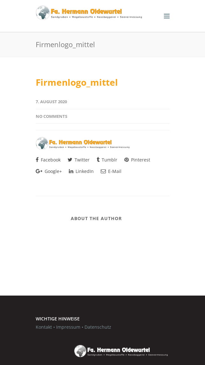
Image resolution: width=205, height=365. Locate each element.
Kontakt (44, 327)
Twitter (79, 160)
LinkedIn (81, 171)
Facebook (48, 160)
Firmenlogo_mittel (77, 82)
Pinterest (137, 160)
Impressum (68, 327)
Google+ (49, 171)
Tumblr (107, 160)
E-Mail (111, 171)
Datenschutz (97, 327)
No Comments (51, 116)
